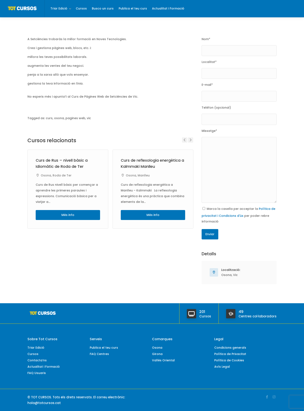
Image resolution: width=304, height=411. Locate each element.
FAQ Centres (99, 354)
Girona (157, 354)
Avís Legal (222, 367)
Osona (46, 175)
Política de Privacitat (230, 354)
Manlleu (144, 175)
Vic (235, 275)
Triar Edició (58, 8)
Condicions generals (230, 347)
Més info (67, 215)
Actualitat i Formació (168, 8)
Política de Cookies (229, 360)
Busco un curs (103, 8)
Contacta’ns (37, 360)
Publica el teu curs (133, 8)
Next (190, 140)
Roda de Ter (62, 175)
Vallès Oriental (163, 360)
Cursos (81, 8)
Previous (184, 140)
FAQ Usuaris (36, 373)
